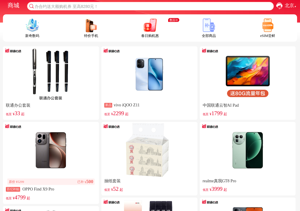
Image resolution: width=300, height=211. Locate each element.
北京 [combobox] (291, 5)
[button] (279, 5)
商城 (13, 5)
